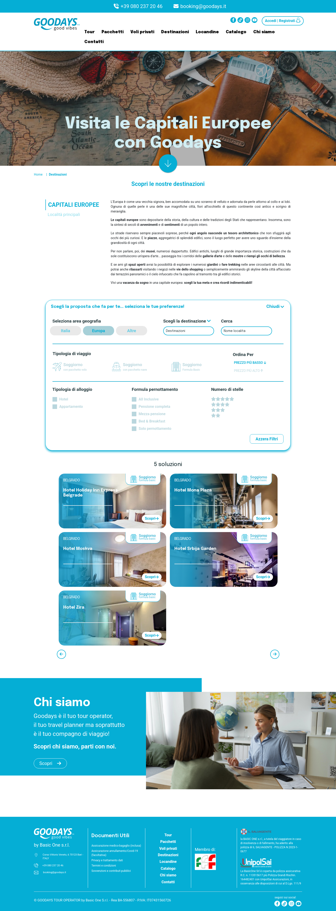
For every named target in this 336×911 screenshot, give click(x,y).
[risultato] (168, 163)
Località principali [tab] (64, 214)
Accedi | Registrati (282, 20)
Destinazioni (175, 32)
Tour (89, 32)
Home (38, 174)
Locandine (207, 32)
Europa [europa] (98, 330)
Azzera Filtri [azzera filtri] (267, 438)
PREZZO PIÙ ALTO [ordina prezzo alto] (248, 371)
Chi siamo (264, 32)
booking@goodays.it (203, 6)
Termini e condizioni (103, 865)
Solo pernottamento (155, 428)
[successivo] (274, 654)
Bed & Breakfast (152, 421)
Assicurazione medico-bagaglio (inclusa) (116, 845)
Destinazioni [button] (168, 855)
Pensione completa (154, 406)
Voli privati (142, 32)
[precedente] (61, 654)
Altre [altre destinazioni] (131, 330)
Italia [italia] (65, 330)
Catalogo (236, 32)
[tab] (78, 220)
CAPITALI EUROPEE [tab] (73, 205)
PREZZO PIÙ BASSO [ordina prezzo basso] (250, 362)
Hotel (63, 399)
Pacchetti (113, 32)
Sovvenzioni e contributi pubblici (111, 870)
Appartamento (71, 406)
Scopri (152, 518)
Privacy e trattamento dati (107, 860)
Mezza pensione (152, 414)
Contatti (94, 42)
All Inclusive (149, 399)
